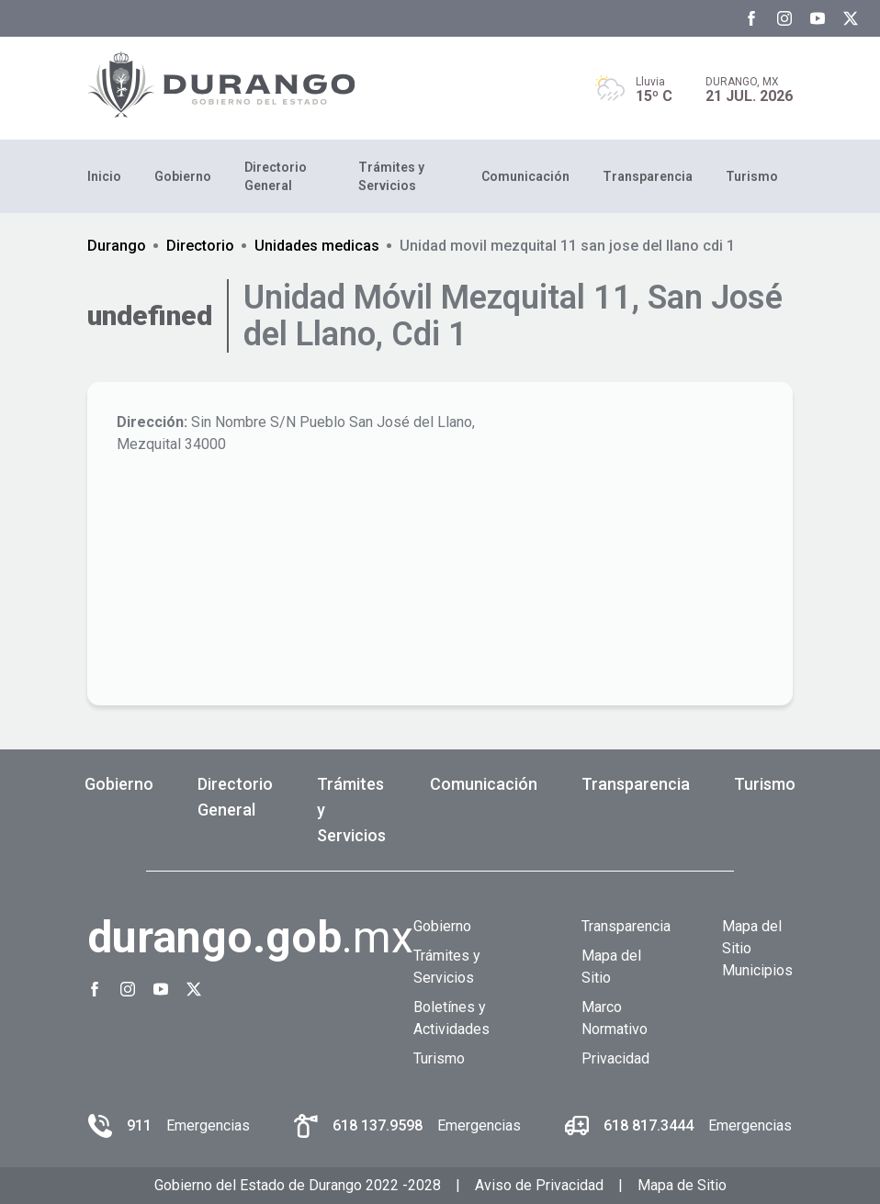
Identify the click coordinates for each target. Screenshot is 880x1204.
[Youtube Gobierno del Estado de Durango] (817, 18)
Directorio (200, 245)
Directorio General (275, 176)
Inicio (104, 176)
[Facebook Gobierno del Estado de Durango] (751, 18)
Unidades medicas (316, 245)
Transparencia (648, 176)
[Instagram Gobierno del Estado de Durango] (784, 18)
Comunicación (525, 176)
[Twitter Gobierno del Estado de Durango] (850, 18)
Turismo (752, 176)
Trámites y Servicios (391, 176)
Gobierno (182, 176)
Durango (116, 245)
